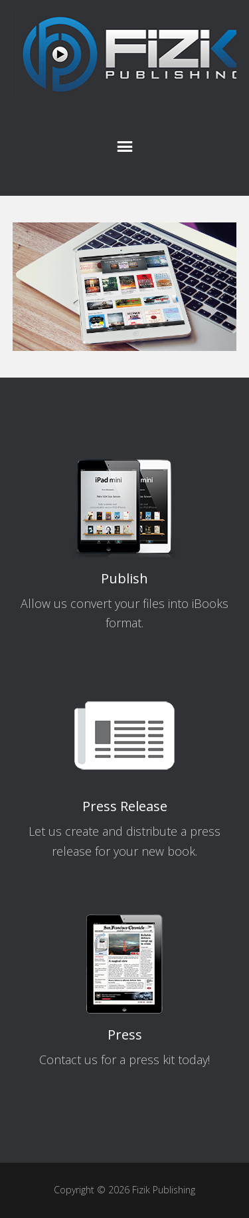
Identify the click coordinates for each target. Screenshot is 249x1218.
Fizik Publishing (125, 54)
